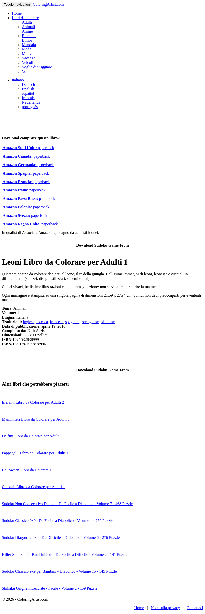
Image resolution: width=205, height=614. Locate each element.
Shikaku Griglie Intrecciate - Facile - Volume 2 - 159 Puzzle (49, 588)
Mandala (29, 45)
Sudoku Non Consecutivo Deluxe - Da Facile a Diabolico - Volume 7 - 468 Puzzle (67, 504)
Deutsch (28, 84)
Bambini (29, 36)
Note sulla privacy (165, 608)
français (28, 98)
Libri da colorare (25, 18)
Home (17, 13)
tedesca (42, 322)
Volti (26, 71)
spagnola (72, 322)
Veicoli (27, 62)
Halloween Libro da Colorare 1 (27, 470)
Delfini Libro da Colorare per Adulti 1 (32, 436)
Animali (28, 27)
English (28, 89)
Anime (27, 31)
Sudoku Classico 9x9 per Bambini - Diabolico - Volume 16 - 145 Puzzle (59, 571)
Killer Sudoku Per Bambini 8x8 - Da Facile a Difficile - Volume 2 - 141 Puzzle (64, 554)
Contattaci (195, 608)
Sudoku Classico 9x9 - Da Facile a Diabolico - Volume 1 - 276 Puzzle (57, 521)
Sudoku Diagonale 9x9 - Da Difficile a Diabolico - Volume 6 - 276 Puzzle (61, 537)
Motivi (27, 53)
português (30, 107)
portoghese (90, 322)
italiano (18, 80)
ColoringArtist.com (48, 4)
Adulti (27, 22)
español (28, 93)
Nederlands (31, 102)
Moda (26, 49)
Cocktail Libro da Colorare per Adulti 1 (33, 487)
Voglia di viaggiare (37, 67)
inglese (28, 322)
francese (56, 322)
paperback (28, 148)
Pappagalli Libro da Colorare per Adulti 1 (35, 453)
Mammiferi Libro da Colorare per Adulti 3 (36, 419)
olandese (108, 322)
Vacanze (28, 58)
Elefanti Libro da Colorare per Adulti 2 (33, 402)
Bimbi (27, 40)
